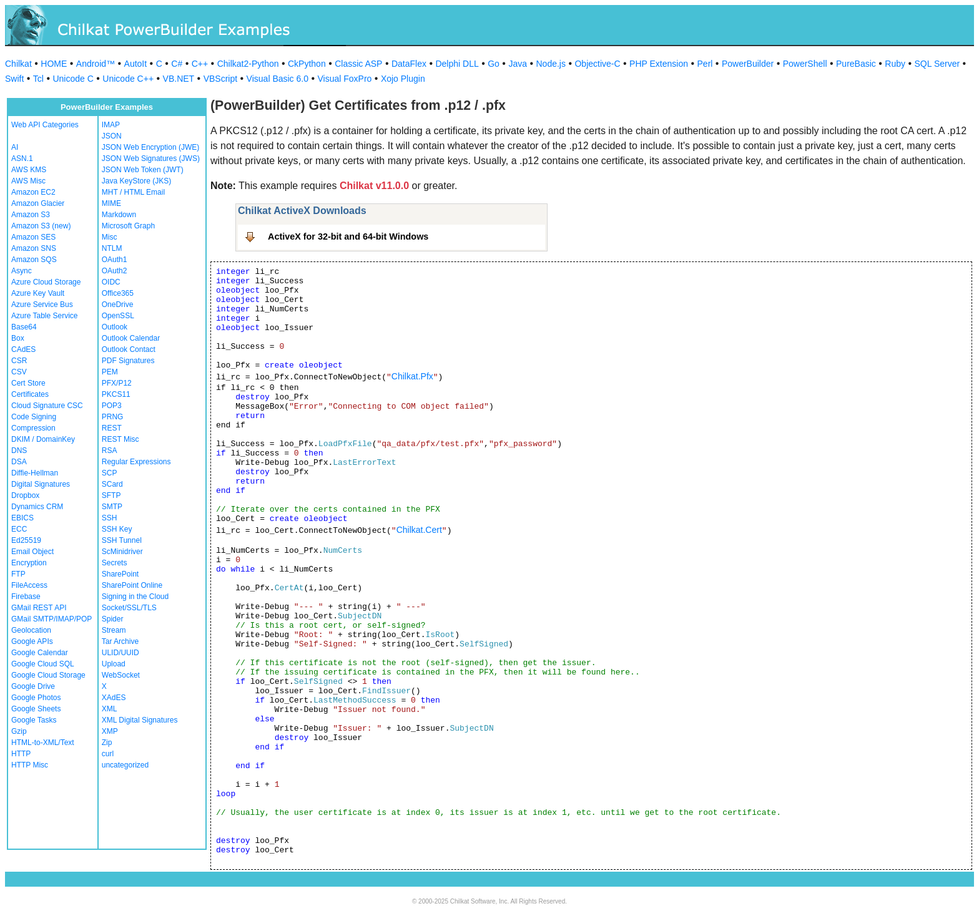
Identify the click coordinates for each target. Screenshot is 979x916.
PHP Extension (658, 64)
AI (14, 147)
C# (176, 64)
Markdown (119, 214)
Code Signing (33, 416)
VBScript (220, 79)
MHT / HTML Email (133, 192)
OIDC (111, 282)
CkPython (307, 64)
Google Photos (36, 697)
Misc (109, 237)
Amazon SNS (33, 248)
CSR (19, 360)
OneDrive (118, 304)
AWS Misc (28, 181)
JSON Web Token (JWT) (143, 169)
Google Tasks (34, 720)
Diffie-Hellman (34, 473)
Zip (107, 742)
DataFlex (408, 64)
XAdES (114, 697)
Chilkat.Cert (419, 530)
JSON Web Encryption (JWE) (150, 147)
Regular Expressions (136, 461)
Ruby (895, 64)
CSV (19, 372)
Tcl (38, 79)
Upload (113, 664)
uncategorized (125, 765)
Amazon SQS (34, 259)
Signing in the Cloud (135, 596)
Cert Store (28, 383)
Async (21, 270)
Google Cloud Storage (48, 675)
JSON (112, 136)
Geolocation (31, 630)
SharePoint (120, 574)
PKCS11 (116, 394)
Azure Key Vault (37, 293)
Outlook (114, 327)
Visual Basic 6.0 (277, 79)
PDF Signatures (128, 360)
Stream (114, 630)
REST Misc (120, 439)
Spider (113, 619)
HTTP (21, 753)
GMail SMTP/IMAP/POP (51, 619)
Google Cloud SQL (42, 664)
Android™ (95, 64)
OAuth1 (114, 259)
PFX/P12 (117, 383)
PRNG (113, 416)
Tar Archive (120, 641)
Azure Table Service (44, 315)
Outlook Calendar (131, 338)
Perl (705, 64)
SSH (109, 518)
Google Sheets (36, 708)
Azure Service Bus (42, 304)
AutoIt (135, 64)
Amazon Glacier (37, 203)
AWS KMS (28, 169)
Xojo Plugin (403, 79)
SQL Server (937, 64)
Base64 (24, 327)
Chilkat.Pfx (412, 376)
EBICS (22, 518)
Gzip (19, 731)
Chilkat (18, 64)
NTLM (112, 248)
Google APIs (32, 641)
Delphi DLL (456, 64)
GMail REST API (38, 607)
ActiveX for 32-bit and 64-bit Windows (348, 236)
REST (112, 428)
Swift (14, 79)
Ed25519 (26, 540)
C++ (200, 64)
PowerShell (805, 64)
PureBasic (856, 64)
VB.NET (179, 79)
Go (493, 64)
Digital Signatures (40, 484)
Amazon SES (33, 237)
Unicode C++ (128, 79)
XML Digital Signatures (140, 720)
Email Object (32, 551)
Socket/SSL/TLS (129, 607)
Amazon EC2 (33, 192)
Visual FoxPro (344, 79)
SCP (109, 473)
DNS (19, 450)
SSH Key (117, 529)
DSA (19, 461)
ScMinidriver (122, 551)
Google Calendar (39, 652)
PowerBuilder (748, 64)
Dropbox (25, 495)
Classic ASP (358, 64)
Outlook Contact (128, 349)
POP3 (112, 405)
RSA (109, 450)
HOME (54, 64)
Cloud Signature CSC (47, 405)
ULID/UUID (120, 652)
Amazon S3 (30, 214)
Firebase (26, 596)
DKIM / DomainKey (43, 439)
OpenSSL (118, 315)
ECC (19, 529)
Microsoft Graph (128, 226)
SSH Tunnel (122, 540)
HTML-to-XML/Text (42, 742)
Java (517, 64)
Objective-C (597, 64)
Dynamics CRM (37, 506)
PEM (110, 372)
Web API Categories (45, 124)
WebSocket (121, 675)
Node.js (551, 64)
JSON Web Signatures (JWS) (151, 158)
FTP (18, 574)
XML (109, 708)
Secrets (114, 562)
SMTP (112, 506)
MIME (111, 203)
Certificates (30, 394)
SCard (112, 484)
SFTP (111, 495)
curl (108, 753)
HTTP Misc (29, 765)
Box (17, 338)
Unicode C (72, 79)
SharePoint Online (132, 585)
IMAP (111, 124)
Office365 (118, 293)
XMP (110, 731)
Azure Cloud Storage (46, 282)
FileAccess (29, 585)
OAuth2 (114, 270)
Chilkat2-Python (248, 64)
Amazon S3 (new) (41, 226)
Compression (33, 428)
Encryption (29, 562)
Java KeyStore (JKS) (136, 181)
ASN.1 (22, 158)
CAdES (23, 349)
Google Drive (33, 686)
